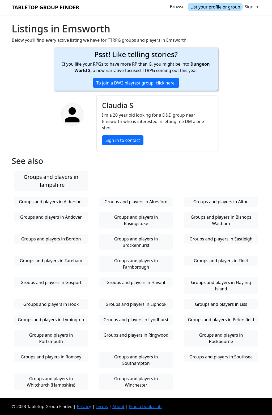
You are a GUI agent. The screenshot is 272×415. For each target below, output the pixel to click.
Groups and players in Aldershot (51, 202)
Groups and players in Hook (51, 304)
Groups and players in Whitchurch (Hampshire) (51, 382)
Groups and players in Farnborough (136, 264)
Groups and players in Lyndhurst (136, 320)
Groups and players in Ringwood (136, 335)
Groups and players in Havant (136, 282)
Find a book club (145, 406)
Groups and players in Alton (221, 202)
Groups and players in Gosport (51, 282)
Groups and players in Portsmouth (51, 338)
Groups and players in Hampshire (51, 180)
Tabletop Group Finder (45, 7)
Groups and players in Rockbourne (221, 338)
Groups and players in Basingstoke (136, 220)
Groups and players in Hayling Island (221, 286)
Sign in (251, 7)
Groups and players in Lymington (51, 320)
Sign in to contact (122, 140)
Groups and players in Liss (221, 304)
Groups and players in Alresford (135, 202)
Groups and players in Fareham (51, 261)
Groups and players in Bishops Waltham (221, 220)
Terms (102, 406)
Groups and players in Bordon (51, 239)
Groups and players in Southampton (136, 360)
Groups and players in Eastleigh (220, 239)
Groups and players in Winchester (136, 382)
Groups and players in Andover (51, 217)
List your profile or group (215, 7)
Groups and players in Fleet (221, 261)
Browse (177, 7)
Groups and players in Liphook (136, 304)
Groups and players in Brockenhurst (136, 242)
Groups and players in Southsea (221, 357)
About (118, 406)
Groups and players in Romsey (51, 357)
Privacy (84, 406)
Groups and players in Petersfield (221, 320)
